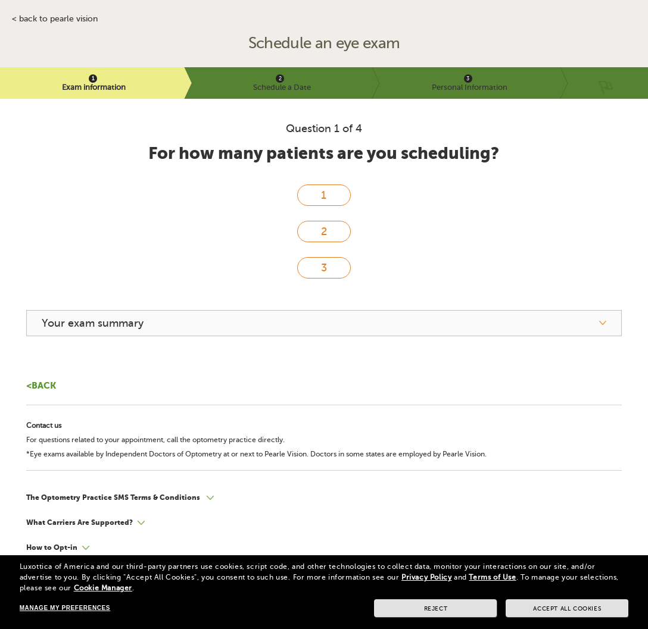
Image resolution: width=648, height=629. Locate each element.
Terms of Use (492, 577)
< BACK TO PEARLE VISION (55, 19)
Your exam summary (93, 323)
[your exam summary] (324, 323)
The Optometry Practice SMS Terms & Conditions (114, 497)
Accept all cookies (567, 608)
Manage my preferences (65, 608)
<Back (41, 385)
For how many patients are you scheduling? (323, 153)
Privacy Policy (426, 577)
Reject (436, 608)
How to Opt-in (51, 547)
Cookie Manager (103, 588)
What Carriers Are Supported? (79, 522)
